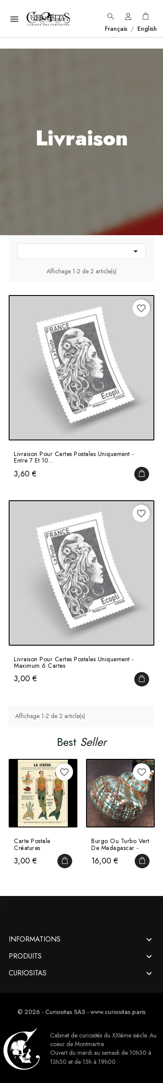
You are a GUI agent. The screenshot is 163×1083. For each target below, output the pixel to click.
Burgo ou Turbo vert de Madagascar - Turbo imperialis (120, 844)
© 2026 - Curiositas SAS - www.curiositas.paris (81, 1012)
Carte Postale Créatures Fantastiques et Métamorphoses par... (43, 844)
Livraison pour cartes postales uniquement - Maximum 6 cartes (74, 662)
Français (117, 28)
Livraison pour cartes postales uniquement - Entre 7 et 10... (74, 457)
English (146, 28)
